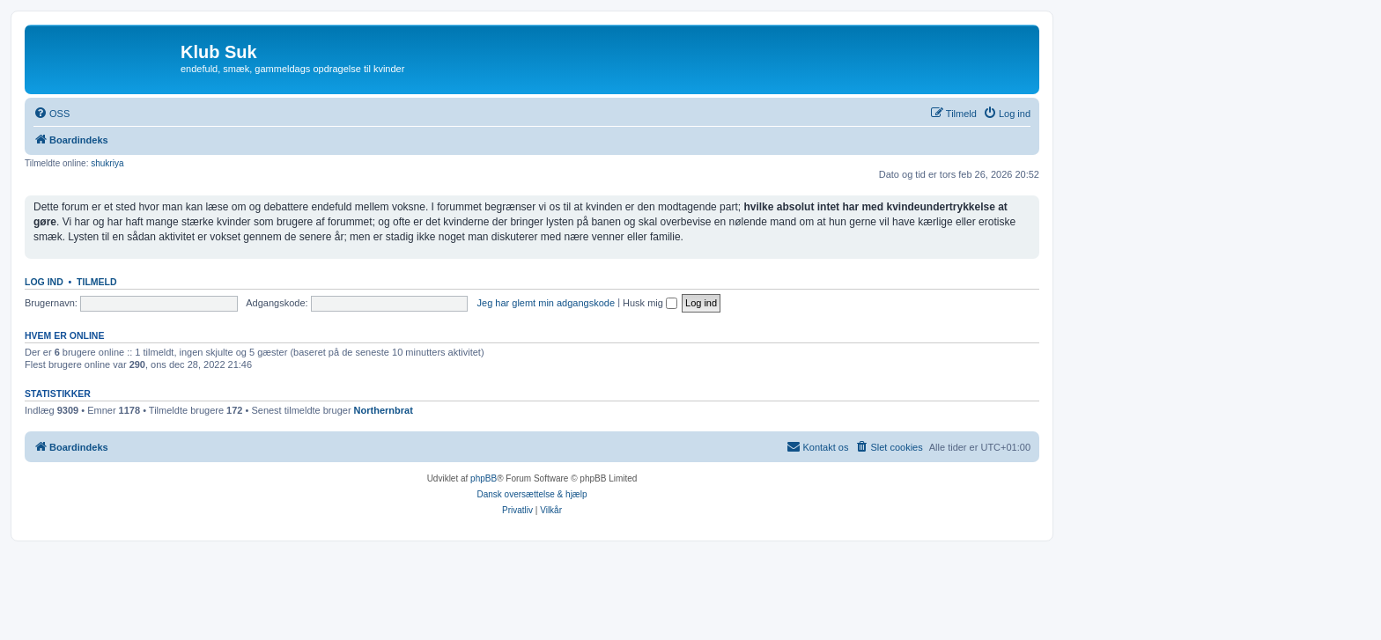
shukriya (107, 163)
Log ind (44, 281)
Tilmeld (97, 281)
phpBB (483, 478)
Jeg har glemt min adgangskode (546, 303)
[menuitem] (51, 113)
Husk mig (650, 303)
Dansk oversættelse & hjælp (531, 494)
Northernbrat (383, 410)
